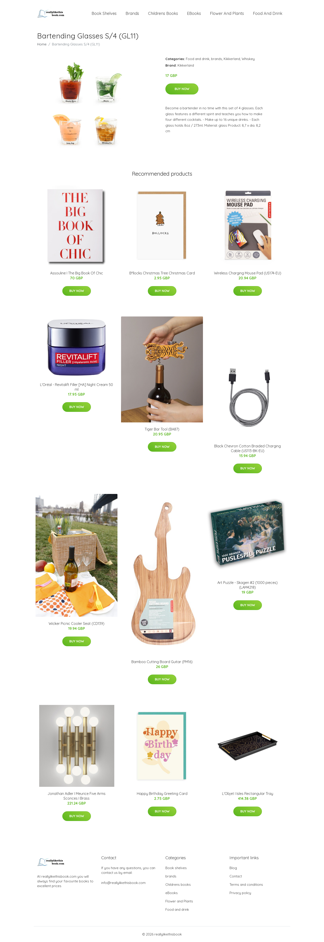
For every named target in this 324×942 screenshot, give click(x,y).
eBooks (194, 13)
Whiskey (248, 59)
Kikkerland (232, 59)
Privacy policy (240, 893)
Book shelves (104, 13)
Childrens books (163, 13)
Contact (236, 876)
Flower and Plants (227, 13)
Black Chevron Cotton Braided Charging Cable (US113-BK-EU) (247, 448)
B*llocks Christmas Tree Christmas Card (162, 273)
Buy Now (182, 89)
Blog (233, 868)
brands (132, 13)
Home (42, 44)
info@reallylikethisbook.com (123, 883)
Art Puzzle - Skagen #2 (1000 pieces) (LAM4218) (247, 585)
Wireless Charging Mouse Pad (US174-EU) (247, 273)
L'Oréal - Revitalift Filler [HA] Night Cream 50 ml (76, 387)
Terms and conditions (246, 884)
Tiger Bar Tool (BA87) (162, 429)
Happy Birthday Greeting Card (162, 793)
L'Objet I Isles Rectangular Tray (247, 793)
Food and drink (267, 13)
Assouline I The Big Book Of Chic (76, 273)
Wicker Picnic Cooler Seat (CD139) (76, 623)
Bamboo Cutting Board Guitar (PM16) (162, 661)
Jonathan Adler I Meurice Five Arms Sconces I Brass (76, 796)
